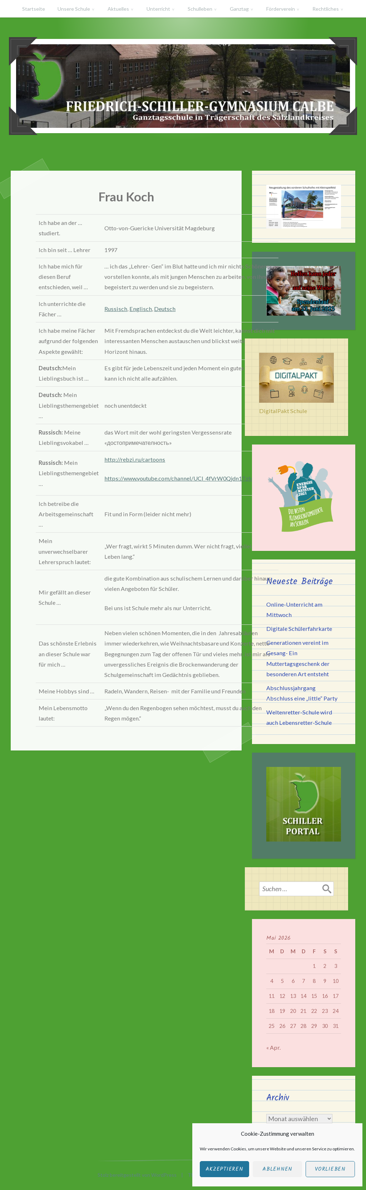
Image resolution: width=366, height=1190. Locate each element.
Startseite (33, 9)
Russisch (115, 308)
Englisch (140, 308)
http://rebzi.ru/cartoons (134, 459)
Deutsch (164, 308)
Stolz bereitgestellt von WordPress (137, 1175)
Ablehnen (277, 1169)
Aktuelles (118, 9)
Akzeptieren (224, 1169)
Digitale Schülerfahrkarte (299, 628)
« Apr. (273, 1047)
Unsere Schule (74, 9)
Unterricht (158, 9)
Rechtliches (325, 9)
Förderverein (280, 9)
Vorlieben (330, 1169)
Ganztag (239, 9)
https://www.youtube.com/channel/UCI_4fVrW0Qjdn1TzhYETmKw (190, 478)
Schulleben (200, 9)
